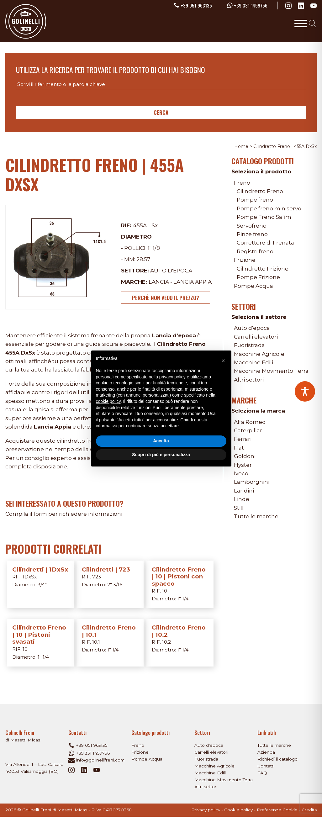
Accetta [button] (161, 440)
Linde (241, 499)
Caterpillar (248, 430)
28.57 (143, 259)
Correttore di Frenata (265, 242)
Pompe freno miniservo (269, 208)
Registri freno (255, 251)
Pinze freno (252, 234)
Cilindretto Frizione (262, 268)
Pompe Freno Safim (264, 216)
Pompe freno (255, 199)
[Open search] (313, 24)
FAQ (262, 772)
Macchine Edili (253, 362)
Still (239, 507)
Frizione (245, 259)
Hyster (243, 464)
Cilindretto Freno (260, 191)
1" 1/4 (182, 599)
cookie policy (108, 401)
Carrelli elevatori (256, 336)
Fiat (239, 447)
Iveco (241, 473)
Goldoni (244, 456)
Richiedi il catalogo (277, 759)
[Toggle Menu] (300, 23)
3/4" (42, 585)
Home (241, 146)
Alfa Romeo (250, 422)
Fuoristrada (249, 345)
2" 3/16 (114, 585)
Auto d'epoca (171, 270)
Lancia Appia (192, 281)
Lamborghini (251, 481)
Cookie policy (238, 809)
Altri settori (249, 379)
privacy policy (172, 376)
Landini (244, 490)
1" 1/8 (154, 248)
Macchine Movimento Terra (271, 370)
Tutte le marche (256, 516)
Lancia (159, 281)
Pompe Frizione (258, 277)
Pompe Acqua (253, 285)
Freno (242, 182)
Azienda (266, 752)
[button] (223, 361)
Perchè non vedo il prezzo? (165, 298)
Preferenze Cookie (277, 809)
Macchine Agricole (259, 354)
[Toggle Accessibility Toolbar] (305, 391)
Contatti (265, 765)
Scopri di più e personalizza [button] (161, 454)
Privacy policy (205, 809)
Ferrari (242, 438)
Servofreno (252, 225)
